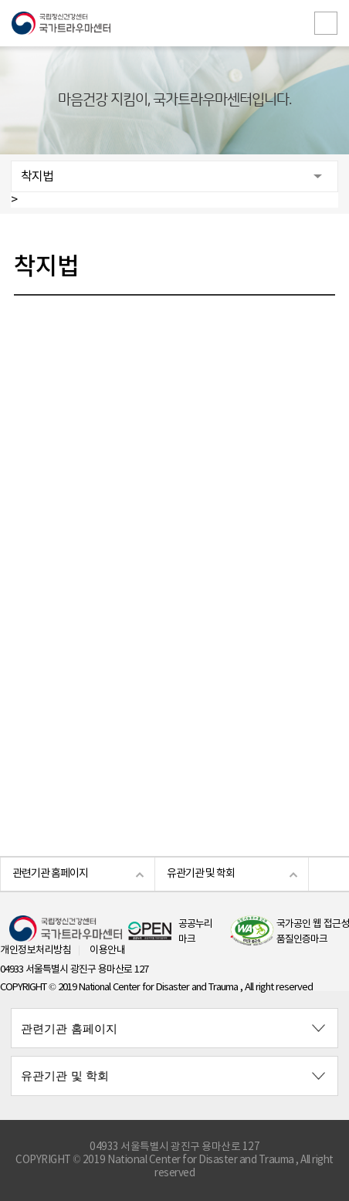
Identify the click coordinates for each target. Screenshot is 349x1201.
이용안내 (107, 951)
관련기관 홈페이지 (50, 874)
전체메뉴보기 (325, 23)
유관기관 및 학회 (201, 874)
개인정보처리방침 (35, 951)
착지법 (37, 177)
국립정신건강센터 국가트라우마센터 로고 (174, 23)
